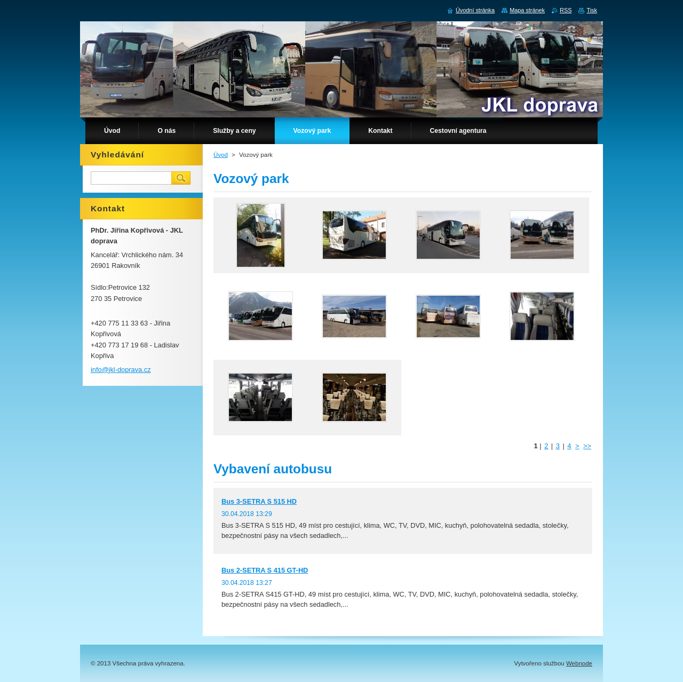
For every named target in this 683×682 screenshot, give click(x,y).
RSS (565, 10)
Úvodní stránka (475, 10)
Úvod (220, 155)
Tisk (591, 10)
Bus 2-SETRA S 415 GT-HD (264, 570)
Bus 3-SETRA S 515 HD (259, 501)
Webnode (579, 663)
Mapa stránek (527, 10)
